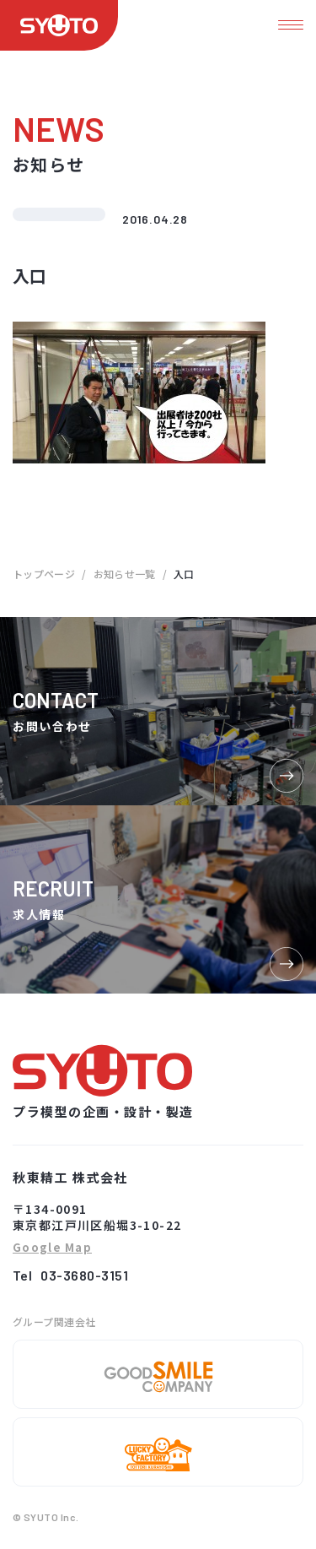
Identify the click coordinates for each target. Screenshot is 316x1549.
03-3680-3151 (84, 1275)
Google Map (52, 1248)
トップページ (44, 573)
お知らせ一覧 (125, 573)
